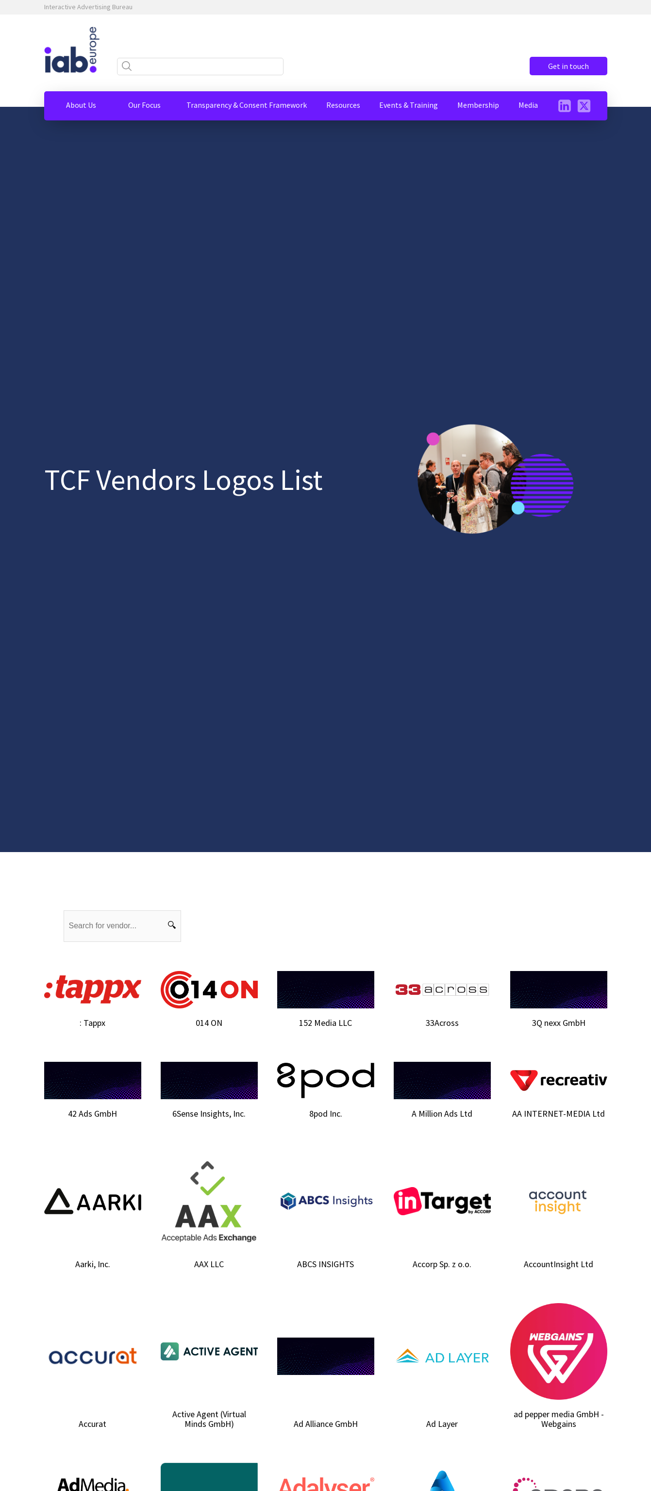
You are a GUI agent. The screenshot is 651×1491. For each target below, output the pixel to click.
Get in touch (568, 66)
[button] (81, 105)
